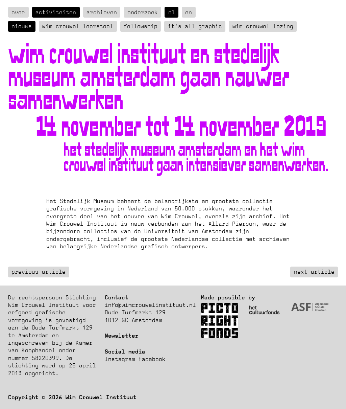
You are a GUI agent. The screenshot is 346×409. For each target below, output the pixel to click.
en (188, 12)
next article (314, 271)
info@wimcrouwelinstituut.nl (150, 304)
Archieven (101, 12)
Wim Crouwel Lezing (262, 26)
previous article (38, 271)
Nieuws (21, 26)
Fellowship (140, 26)
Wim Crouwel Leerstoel (77, 26)
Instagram (120, 359)
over (18, 12)
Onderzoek (142, 12)
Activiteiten (55, 12)
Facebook (152, 359)
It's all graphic (195, 26)
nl (171, 12)
